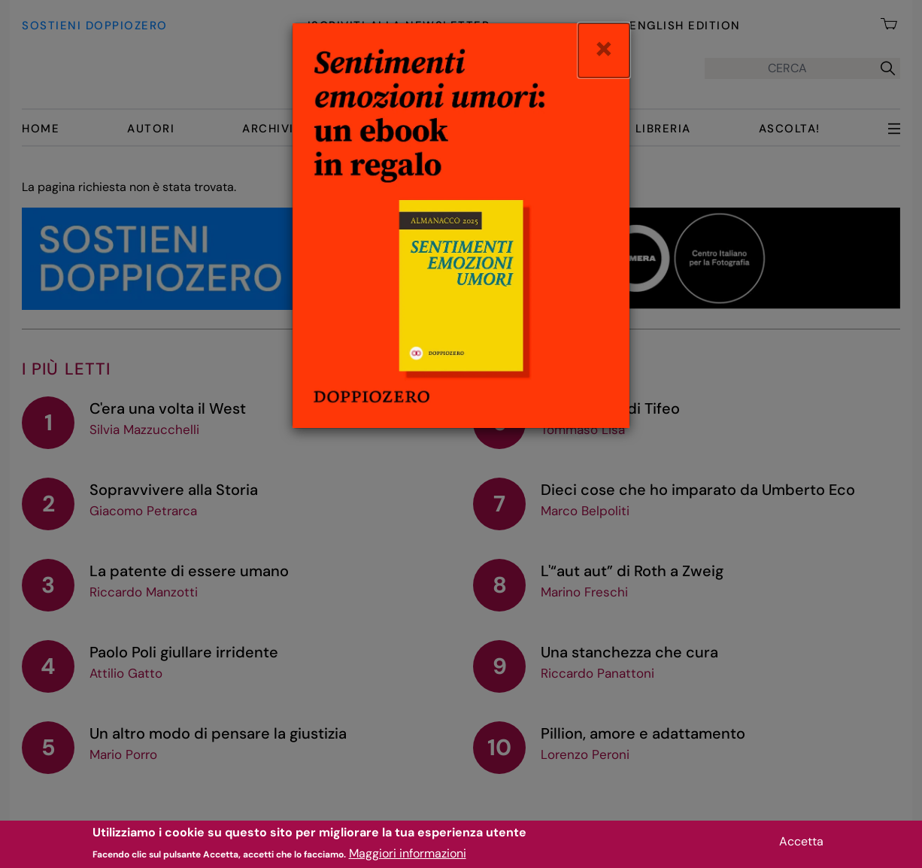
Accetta (801, 844)
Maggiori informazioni (407, 856)
